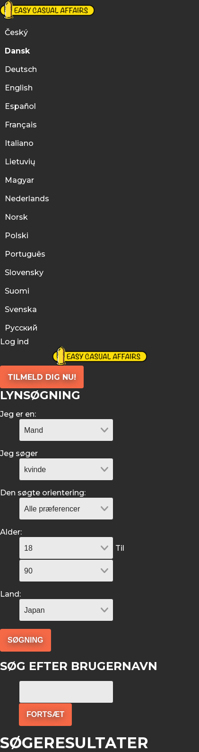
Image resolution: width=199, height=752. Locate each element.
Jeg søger (19, 453)
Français (21, 124)
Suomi (17, 290)
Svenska (21, 309)
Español (20, 106)
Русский (21, 327)
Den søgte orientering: (43, 492)
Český (16, 32)
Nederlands (27, 198)
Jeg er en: (18, 414)
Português (26, 254)
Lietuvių (20, 161)
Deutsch (21, 69)
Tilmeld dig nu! (42, 377)
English (19, 87)
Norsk (16, 217)
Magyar (19, 180)
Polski (16, 235)
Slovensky (24, 272)
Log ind (14, 341)
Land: (10, 594)
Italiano (19, 143)
